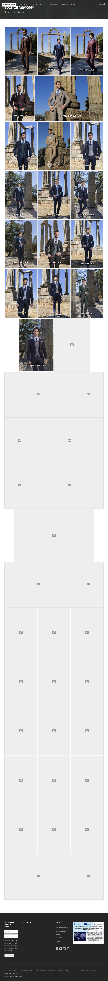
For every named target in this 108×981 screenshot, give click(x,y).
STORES (59, 938)
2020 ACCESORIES (62, 931)
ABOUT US (59, 941)
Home (6, 12)
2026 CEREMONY (62, 928)
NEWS (58, 934)
